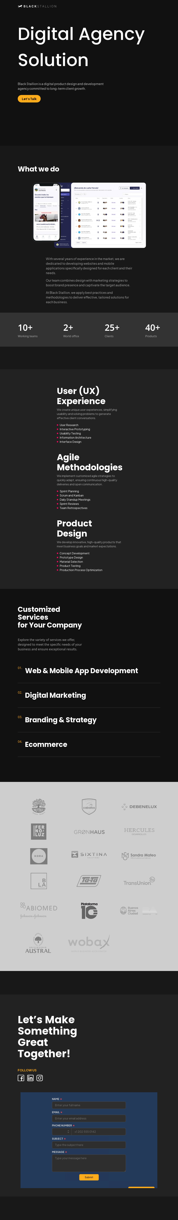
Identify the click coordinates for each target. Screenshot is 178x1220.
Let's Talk (29, 99)
